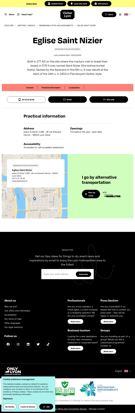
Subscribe (83, 274)
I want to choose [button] (28, 406)
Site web (108, 99)
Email (67, 99)
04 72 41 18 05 (26, 99)
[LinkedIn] (28, 344)
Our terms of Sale (12, 319)
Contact (29, 87)
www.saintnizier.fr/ (19, 181)
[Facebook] (8, 344)
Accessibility (10, 314)
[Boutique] (108, 14)
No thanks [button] (9, 406)
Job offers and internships (17, 310)
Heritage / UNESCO (26, 25)
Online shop (31, 4)
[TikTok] (48, 344)
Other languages (12, 323)
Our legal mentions (13, 327)
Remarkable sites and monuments (56, 25)
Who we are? (10, 306)
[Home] (67, 14)
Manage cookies (97, 409)
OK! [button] (46, 406)
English (123, 371)
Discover (8, 25)
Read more (75, 321)
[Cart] (120, 14)
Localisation (74, 87)
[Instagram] (18, 344)
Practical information (51, 87)
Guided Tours (55, 3)
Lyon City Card (79, 3)
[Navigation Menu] (9, 14)
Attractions (101, 3)
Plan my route (90, 194)
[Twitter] (38, 344)
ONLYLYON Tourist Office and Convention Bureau (63, 409)
